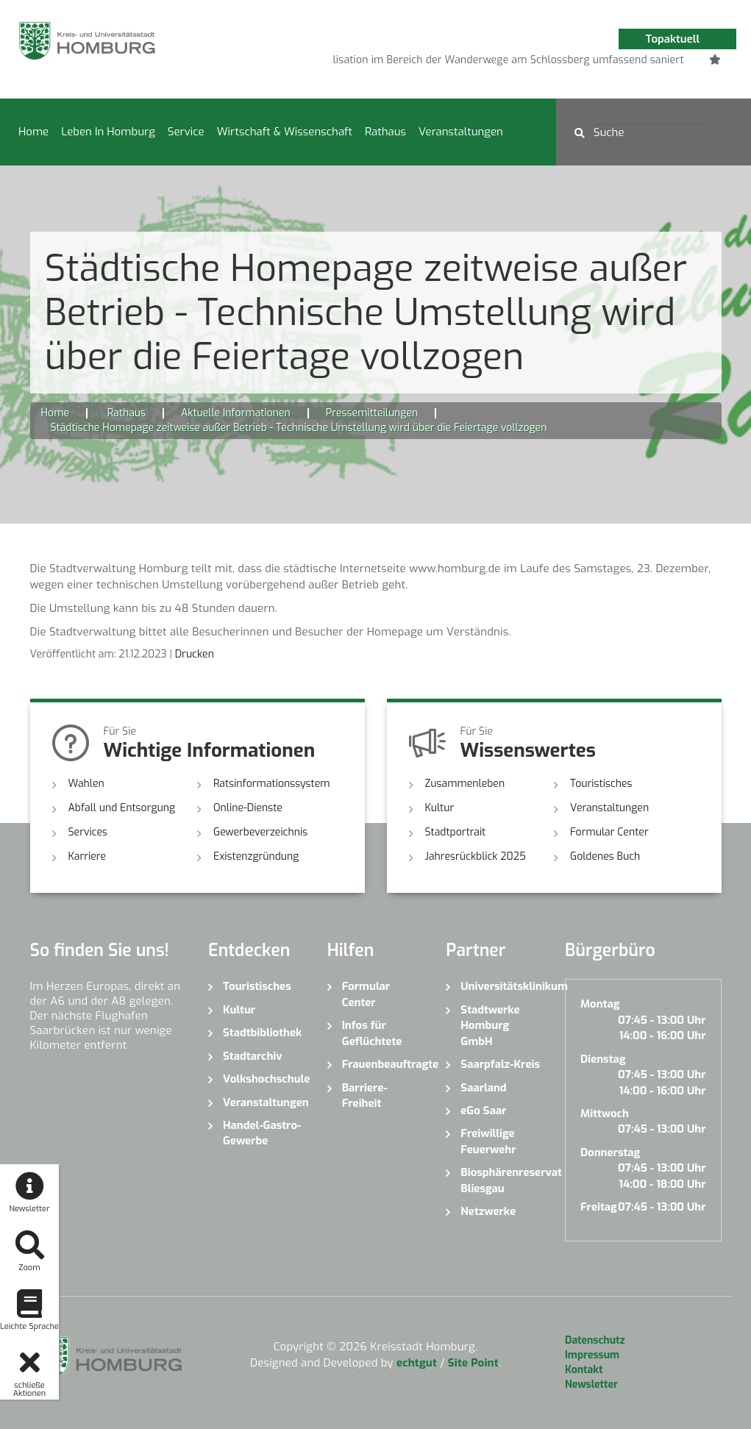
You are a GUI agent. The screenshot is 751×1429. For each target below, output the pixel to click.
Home (33, 131)
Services (88, 832)
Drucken (194, 654)
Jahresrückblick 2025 (475, 856)
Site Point (473, 1362)
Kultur (440, 808)
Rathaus (385, 131)
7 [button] (600, 62)
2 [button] (490, 62)
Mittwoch (604, 1113)
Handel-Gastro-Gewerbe (262, 1133)
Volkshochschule (264, 1079)
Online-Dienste (247, 808)
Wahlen (86, 784)
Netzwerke (488, 1211)
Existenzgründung (256, 856)
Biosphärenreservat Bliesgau (501, 1180)
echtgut (416, 1362)
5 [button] (556, 62)
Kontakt (583, 1370)
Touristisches (601, 784)
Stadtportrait (455, 832)
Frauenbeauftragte (383, 1064)
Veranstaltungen (461, 131)
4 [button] (534, 62)
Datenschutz (594, 1340)
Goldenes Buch (605, 856)
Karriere (87, 856)
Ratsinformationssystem (271, 784)
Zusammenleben (465, 784)
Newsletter (591, 1384)
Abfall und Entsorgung (122, 808)
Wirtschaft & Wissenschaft (284, 131)
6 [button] (578, 62)
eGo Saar (483, 1110)
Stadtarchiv (252, 1056)
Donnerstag (610, 1152)
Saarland (483, 1087)
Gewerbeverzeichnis (260, 832)
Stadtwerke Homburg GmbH (489, 1025)
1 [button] (467, 62)
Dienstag (603, 1059)
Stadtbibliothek (262, 1032)
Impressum (592, 1355)
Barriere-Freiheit (365, 1095)
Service (186, 131)
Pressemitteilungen (372, 413)
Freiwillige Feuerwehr (488, 1141)
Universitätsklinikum (501, 986)
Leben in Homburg (108, 131)
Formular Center (609, 832)
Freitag (598, 1207)
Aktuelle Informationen (236, 413)
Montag (599, 1004)
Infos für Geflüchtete (372, 1033)
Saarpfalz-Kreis (500, 1064)
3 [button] (512, 62)
